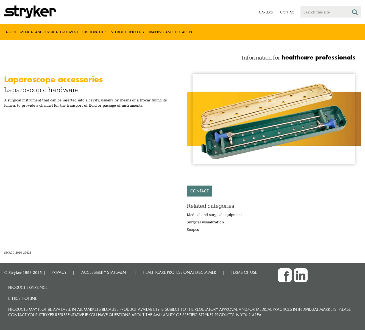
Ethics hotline (22, 298)
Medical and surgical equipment (214, 214)
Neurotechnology (127, 32)
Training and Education (170, 32)
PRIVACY (59, 272)
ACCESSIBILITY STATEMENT (104, 272)
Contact (199, 191)
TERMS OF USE (244, 272)
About (10, 32)
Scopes (193, 229)
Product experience (28, 287)
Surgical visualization (205, 222)
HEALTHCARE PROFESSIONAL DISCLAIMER (179, 272)
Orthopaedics (94, 32)
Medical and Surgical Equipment (49, 32)
